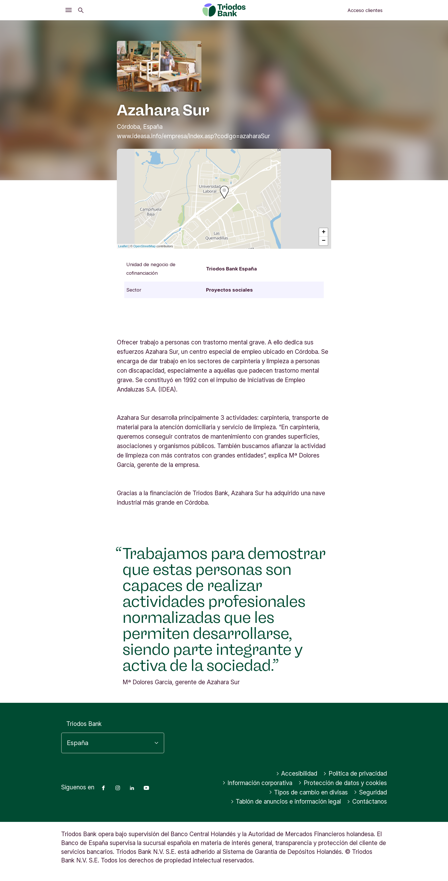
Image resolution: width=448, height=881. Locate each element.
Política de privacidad (355, 773)
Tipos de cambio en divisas (308, 792)
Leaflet (123, 246)
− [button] (323, 241)
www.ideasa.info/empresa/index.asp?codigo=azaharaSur (193, 136)
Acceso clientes (365, 10)
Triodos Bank (84, 723)
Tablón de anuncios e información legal (286, 801)
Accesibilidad (296, 773)
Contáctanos (367, 801)
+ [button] (323, 232)
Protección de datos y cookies (342, 782)
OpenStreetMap (144, 246)
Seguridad (370, 792)
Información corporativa (257, 782)
